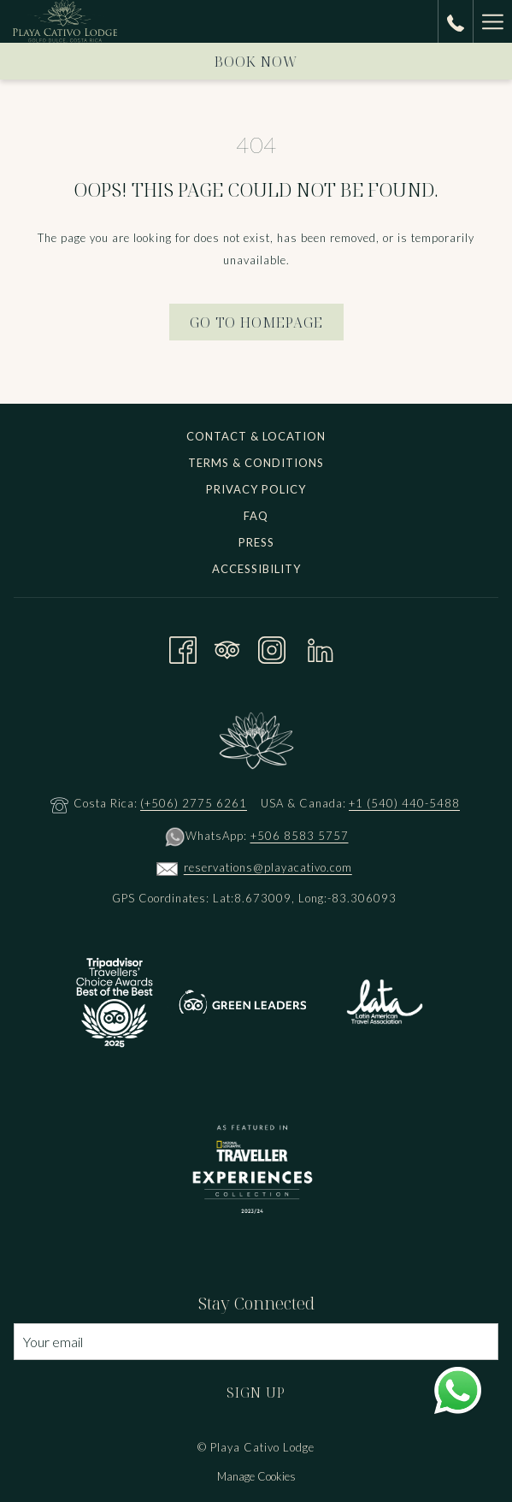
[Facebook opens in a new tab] (183, 647)
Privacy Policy (256, 489)
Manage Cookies (256, 1476)
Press (256, 542)
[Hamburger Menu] (492, 21)
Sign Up (256, 1392)
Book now (256, 61)
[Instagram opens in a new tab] (271, 647)
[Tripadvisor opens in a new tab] (227, 647)
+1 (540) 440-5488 (404, 803)
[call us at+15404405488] (455, 21)
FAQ (256, 516)
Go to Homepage (256, 322)
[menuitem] (256, 438)
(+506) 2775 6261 (193, 803)
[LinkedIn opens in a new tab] (320, 647)
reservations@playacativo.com (268, 867)
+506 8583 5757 (299, 836)
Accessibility (256, 569)
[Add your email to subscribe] (256, 1341)
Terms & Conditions (256, 463)
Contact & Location (256, 436)
